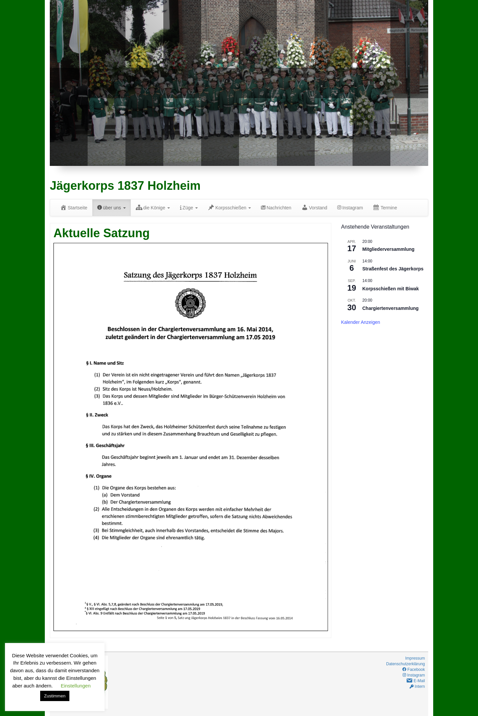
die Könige (153, 207)
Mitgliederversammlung (388, 249)
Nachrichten (276, 207)
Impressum (415, 658)
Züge (189, 207)
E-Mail (415, 681)
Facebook (413, 669)
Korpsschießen (229, 207)
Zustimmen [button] (54, 695)
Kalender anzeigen (360, 322)
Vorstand (314, 207)
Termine (385, 207)
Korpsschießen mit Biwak (390, 288)
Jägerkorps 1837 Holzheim (125, 185)
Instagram (350, 207)
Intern (417, 686)
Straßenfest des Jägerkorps (393, 268)
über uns (111, 207)
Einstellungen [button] (76, 685)
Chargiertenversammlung (390, 308)
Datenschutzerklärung (405, 664)
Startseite (73, 207)
